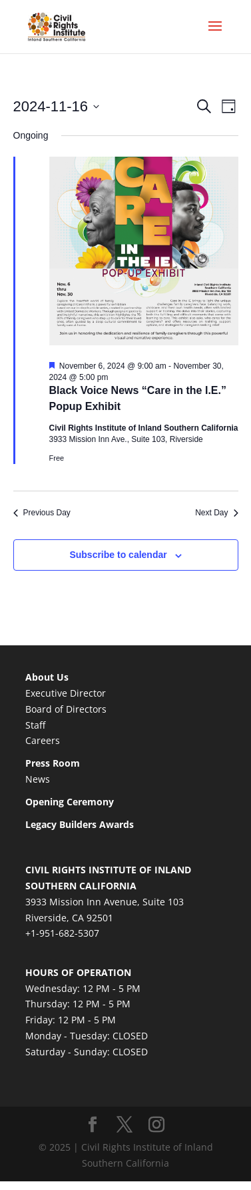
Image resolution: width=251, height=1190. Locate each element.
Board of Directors (66, 709)
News (37, 779)
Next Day (216, 512)
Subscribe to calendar (117, 554)
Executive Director (65, 693)
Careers (42, 740)
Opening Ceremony (69, 801)
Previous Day (42, 512)
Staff (35, 725)
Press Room (52, 763)
